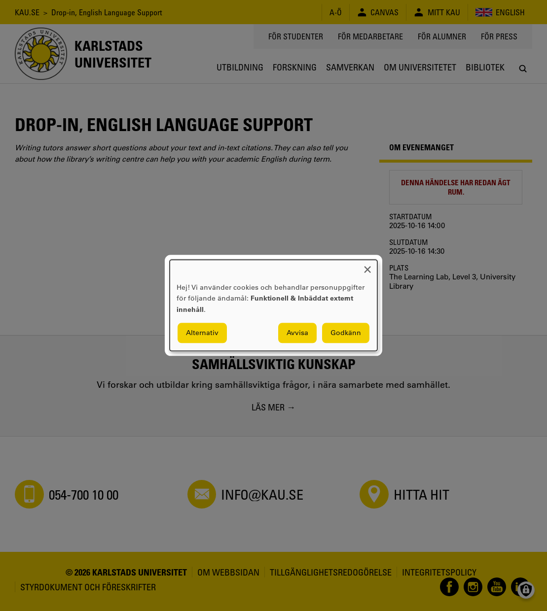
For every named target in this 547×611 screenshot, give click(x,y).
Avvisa (297, 333)
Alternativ (202, 333)
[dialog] (273, 305)
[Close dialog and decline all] (367, 266)
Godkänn (345, 333)
